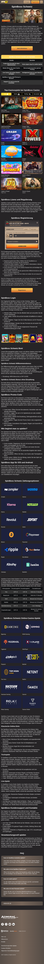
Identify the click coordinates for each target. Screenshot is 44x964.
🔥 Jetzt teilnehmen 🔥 (22, 48)
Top (6, 94)
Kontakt (3, 941)
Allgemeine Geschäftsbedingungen (10, 950)
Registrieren (35, 1)
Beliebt (17, 94)
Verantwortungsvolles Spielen (9, 945)
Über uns (3, 936)
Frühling (27, 94)
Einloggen (27, 2)
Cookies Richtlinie (5, 948)
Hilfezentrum (4, 939)
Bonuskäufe (38, 94)
